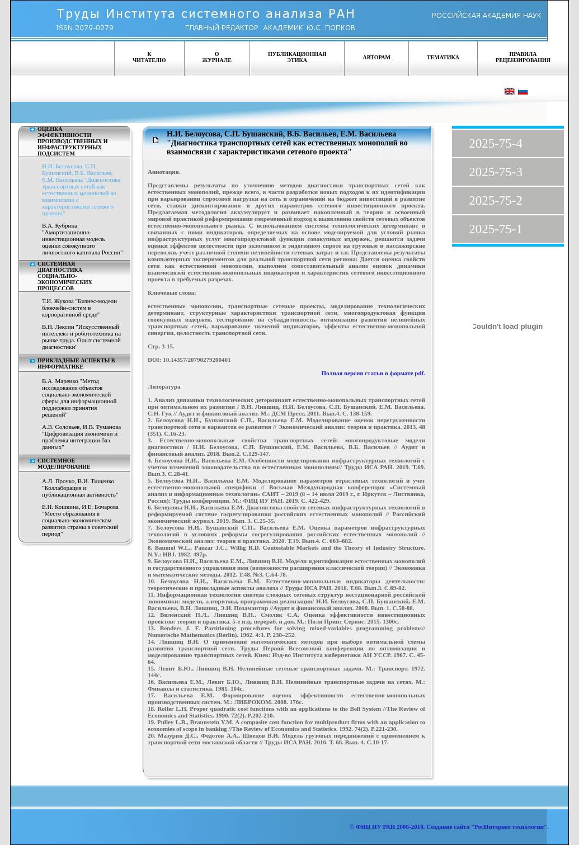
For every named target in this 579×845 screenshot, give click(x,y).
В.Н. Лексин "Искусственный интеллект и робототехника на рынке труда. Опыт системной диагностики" (81, 336)
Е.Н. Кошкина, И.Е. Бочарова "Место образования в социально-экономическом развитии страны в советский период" (80, 520)
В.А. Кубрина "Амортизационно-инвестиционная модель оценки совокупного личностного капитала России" (82, 239)
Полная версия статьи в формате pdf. (374, 373)
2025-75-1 (495, 229)
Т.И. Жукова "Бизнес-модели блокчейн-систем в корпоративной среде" (79, 308)
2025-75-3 (495, 172)
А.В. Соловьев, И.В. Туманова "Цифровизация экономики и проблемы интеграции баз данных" (81, 436)
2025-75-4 (495, 143)
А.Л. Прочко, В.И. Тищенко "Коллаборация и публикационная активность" (80, 488)
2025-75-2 (495, 200)
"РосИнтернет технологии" (508, 826)
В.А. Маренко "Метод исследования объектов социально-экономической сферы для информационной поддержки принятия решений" (79, 397)
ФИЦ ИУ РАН (376, 826)
